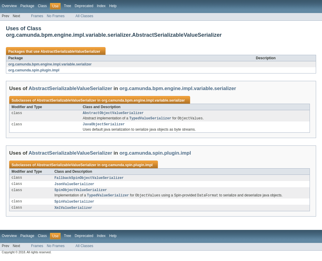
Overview (9, 6)
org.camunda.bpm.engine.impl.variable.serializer (50, 64)
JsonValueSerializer (74, 186)
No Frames (55, 16)
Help (112, 6)
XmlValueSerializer (73, 211)
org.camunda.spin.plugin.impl (33, 70)
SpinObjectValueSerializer (80, 192)
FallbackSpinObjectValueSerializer (89, 179)
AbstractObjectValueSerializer (113, 113)
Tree (67, 6)
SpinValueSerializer (74, 204)
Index (101, 6)
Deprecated (84, 6)
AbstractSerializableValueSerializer (70, 51)
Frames (37, 16)
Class (42, 6)
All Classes (84, 16)
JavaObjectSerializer (104, 125)
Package (27, 6)
